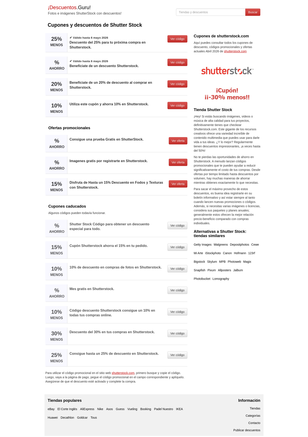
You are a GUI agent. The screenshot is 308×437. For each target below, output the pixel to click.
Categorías (253, 415)
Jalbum (238, 270)
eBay (51, 409)
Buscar (253, 12)
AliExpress (87, 409)
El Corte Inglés (67, 409)
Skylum (212, 261)
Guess (120, 409)
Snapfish (199, 270)
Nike (100, 409)
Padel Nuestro (163, 409)
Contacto (254, 423)
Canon (227, 253)
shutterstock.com (123, 373)
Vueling (132, 409)
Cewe (255, 244)
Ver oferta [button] (178, 140)
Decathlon (67, 417)
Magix (247, 261)
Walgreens (221, 244)
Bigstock (199, 261)
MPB (222, 261)
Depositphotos (239, 244)
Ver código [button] (177, 39)
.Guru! (69, 7)
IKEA (179, 409)
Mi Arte (198, 253)
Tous (93, 417)
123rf (251, 253)
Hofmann (240, 253)
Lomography (221, 278)
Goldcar (82, 417)
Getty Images (203, 244)
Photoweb (234, 261)
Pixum (211, 270)
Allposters (224, 270)
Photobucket (202, 278)
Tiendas (255, 408)
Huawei (53, 417)
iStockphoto (213, 253)
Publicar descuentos (246, 430)
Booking (145, 409)
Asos (109, 409)
